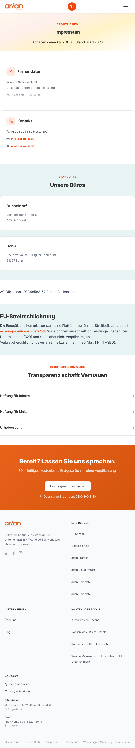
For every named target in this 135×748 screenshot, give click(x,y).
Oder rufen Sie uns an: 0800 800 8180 (67, 496)
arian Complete (81, 581)
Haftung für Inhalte (15, 396)
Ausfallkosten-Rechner (85, 620)
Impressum (52, 742)
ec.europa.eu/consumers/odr (23, 331)
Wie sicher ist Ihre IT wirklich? (90, 644)
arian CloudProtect (83, 569)
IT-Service (78, 533)
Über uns (10, 620)
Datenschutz (71, 742)
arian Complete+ (82, 594)
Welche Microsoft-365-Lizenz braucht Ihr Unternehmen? (97, 658)
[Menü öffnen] (125, 6)
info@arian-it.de (22, 139)
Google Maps (13, 709)
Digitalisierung (80, 545)
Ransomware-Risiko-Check (88, 632)
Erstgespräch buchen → (67, 486)
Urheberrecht (11, 427)
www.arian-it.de (22, 146)
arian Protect (79, 557)
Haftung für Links (13, 412)
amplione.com (122, 742)
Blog (7, 632)
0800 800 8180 (17, 684)
